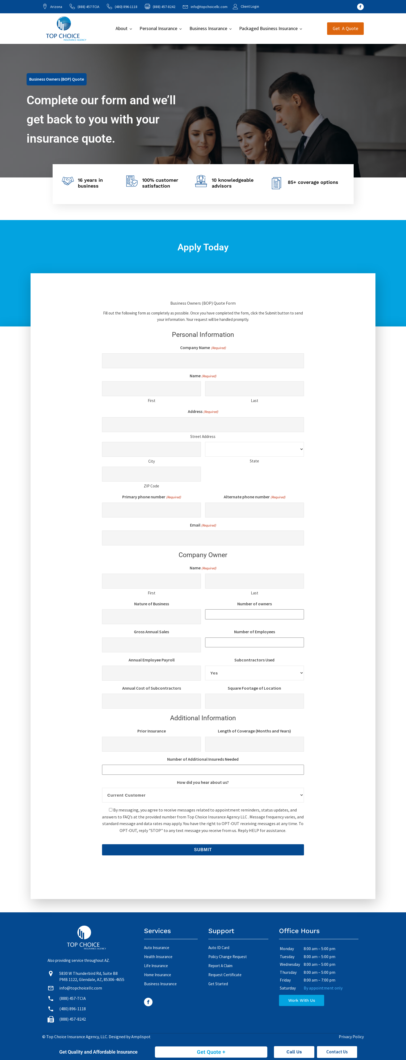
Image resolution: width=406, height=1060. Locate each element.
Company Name (203, 348)
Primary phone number (151, 497)
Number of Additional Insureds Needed (203, 759)
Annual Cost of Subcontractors (151, 688)
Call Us (294, 1051)
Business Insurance (208, 28)
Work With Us (301, 1000)
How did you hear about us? (203, 782)
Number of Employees (254, 631)
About (122, 28)
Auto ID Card (218, 947)
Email (203, 525)
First (151, 400)
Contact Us (337, 1052)
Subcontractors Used (254, 659)
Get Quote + (211, 1052)
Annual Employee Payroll (152, 659)
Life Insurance (156, 965)
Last (254, 400)
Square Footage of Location (254, 688)
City (151, 461)
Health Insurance (158, 956)
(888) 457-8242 (72, 1019)
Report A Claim (220, 965)
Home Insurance (157, 974)
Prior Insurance (151, 731)
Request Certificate (225, 974)
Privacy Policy (351, 1036)
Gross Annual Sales (151, 631)
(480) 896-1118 (126, 6)
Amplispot (141, 1036)
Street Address (202, 436)
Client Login (250, 6)
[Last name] (254, 388)
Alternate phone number (254, 497)
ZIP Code (151, 485)
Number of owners (254, 603)
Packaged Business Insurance (268, 28)
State (254, 460)
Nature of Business (151, 603)
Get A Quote (345, 28)
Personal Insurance (158, 28)
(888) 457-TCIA (88, 6)
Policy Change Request (227, 956)
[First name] (151, 388)
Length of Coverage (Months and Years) (254, 731)
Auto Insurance (156, 947)
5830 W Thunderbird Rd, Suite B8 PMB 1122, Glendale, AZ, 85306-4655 (91, 976)
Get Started (218, 983)
